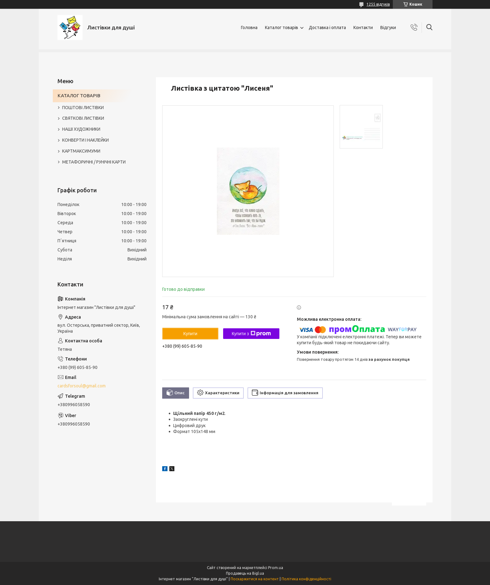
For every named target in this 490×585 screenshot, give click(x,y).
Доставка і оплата (327, 27)
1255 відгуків (378, 4)
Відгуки (388, 27)
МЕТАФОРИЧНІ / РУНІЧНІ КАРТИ (94, 161)
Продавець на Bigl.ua (245, 573)
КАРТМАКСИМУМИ (81, 151)
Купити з (251, 333)
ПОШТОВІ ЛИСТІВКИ (83, 107)
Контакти (363, 27)
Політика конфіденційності (306, 579)
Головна (249, 27)
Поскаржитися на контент (255, 579)
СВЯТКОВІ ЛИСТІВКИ (83, 118)
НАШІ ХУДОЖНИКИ (81, 129)
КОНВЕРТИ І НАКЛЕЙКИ (85, 140)
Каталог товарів (281, 27)
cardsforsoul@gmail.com (82, 385)
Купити (190, 333)
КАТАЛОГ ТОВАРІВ (79, 95)
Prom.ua (275, 568)
